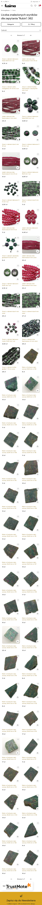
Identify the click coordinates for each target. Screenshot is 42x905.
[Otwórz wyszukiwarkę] (32, 5)
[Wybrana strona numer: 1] (21, 35)
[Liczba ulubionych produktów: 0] (35, 5)
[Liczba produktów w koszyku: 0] (39, 5)
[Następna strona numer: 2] (30, 35)
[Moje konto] (35, 1)
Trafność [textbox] (4, 30)
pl (2, 1)
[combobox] (21, 30)
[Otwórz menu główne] (2, 6)
